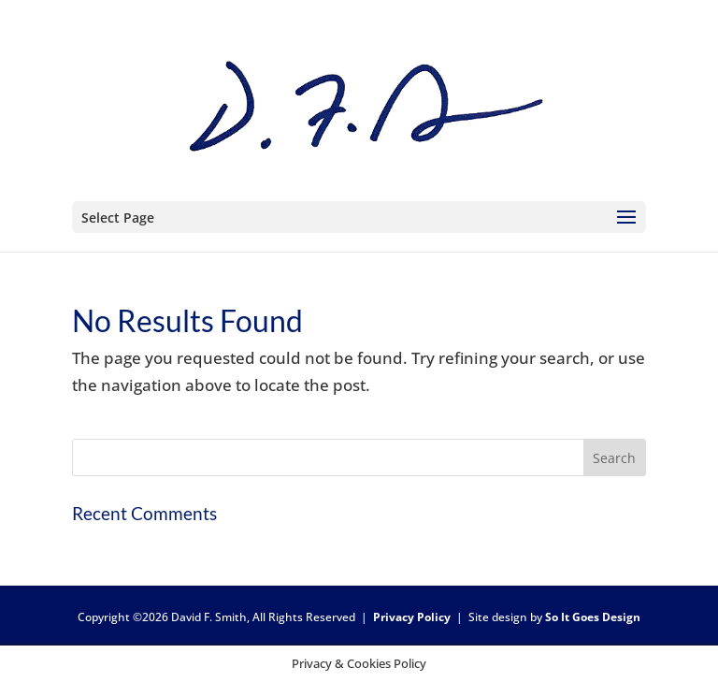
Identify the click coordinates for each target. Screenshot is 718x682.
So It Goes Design (592, 617)
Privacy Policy (412, 617)
